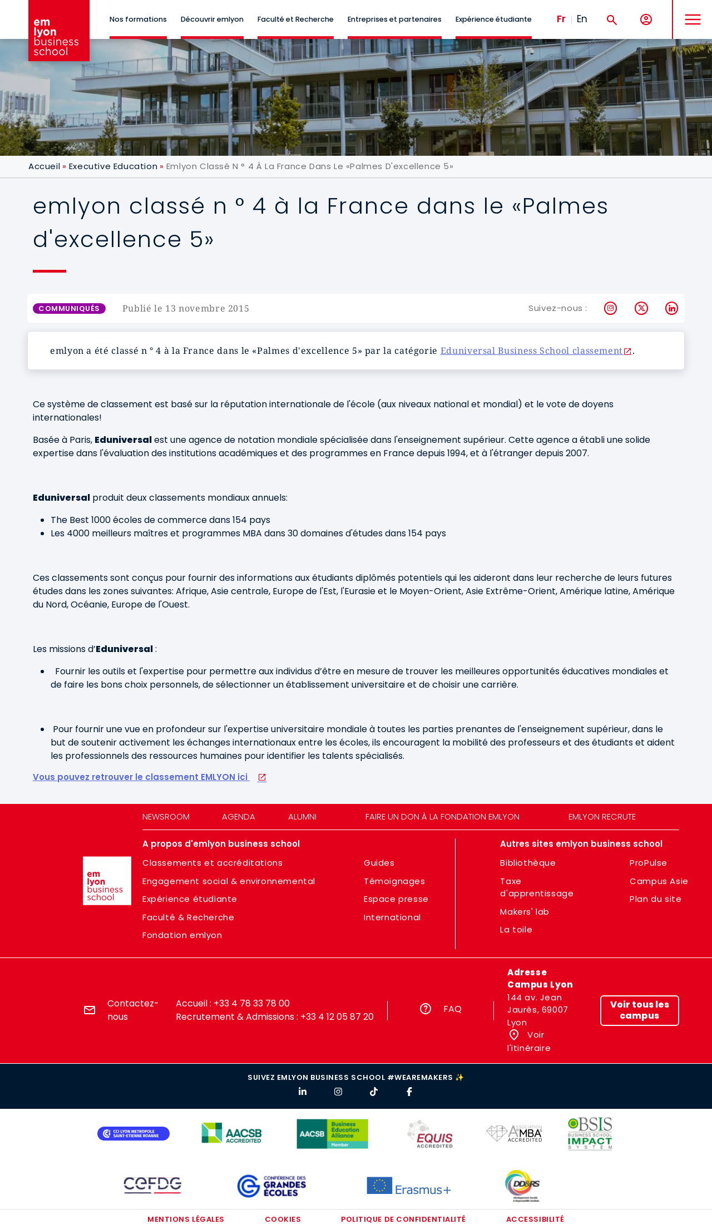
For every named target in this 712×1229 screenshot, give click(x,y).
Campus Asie (659, 881)
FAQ (452, 1009)
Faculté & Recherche (188, 917)
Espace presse (396, 899)
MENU (690, 10)
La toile (516, 929)
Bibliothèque (528, 862)
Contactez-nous (133, 1010)
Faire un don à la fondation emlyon (442, 816)
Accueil (44, 166)
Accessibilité (535, 1219)
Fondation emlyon (182, 935)
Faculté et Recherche (296, 19)
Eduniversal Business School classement (532, 350)
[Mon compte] (646, 19)
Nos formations (138, 19)
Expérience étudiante (494, 19)
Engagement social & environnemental (228, 881)
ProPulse (649, 862)
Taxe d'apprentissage (536, 887)
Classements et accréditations (212, 862)
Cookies (283, 1219)
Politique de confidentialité (403, 1219)
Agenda (238, 816)
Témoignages (395, 881)
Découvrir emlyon (212, 19)
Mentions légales (185, 1219)
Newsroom (166, 816)
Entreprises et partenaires (395, 19)
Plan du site (655, 899)
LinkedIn (672, 308)
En (582, 19)
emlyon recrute (602, 816)
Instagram (611, 308)
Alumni (302, 816)
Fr (561, 19)
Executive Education (113, 166)
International (392, 917)
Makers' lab (525, 911)
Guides (379, 862)
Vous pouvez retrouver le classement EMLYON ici (141, 777)
